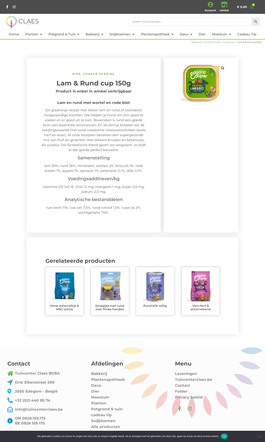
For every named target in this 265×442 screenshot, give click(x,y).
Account (210, 10)
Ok (224, 436)
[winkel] (224, 4)
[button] (222, 68)
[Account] (210, 4)
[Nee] (259, 436)
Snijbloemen (121, 34)
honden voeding (99, 73)
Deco (186, 34)
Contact (182, 385)
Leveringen (186, 373)
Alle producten (105, 426)
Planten (33, 34)
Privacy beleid (189, 397)
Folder (181, 391)
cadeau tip (246, 34)
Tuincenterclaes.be (193, 379)
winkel (224, 10)
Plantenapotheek (157, 34)
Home (14, 34)
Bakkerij (94, 34)
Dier (202, 34)
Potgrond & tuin (63, 34)
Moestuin (221, 34)
